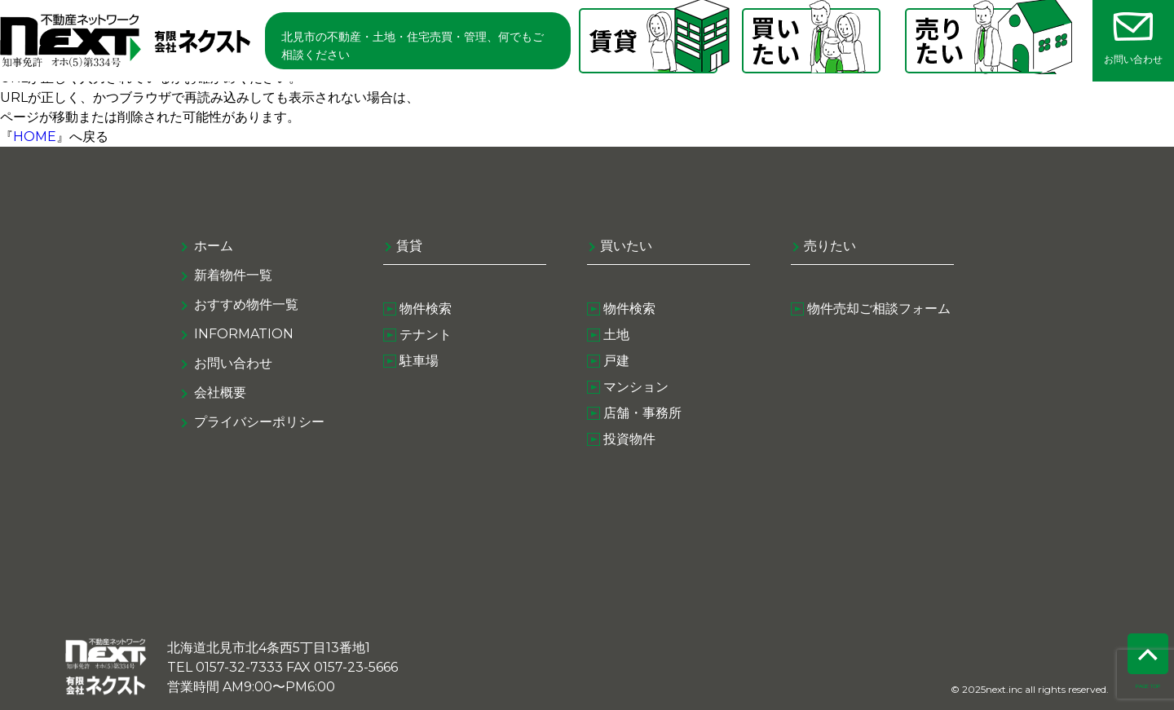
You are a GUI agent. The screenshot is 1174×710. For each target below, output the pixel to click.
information (244, 334)
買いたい (626, 246)
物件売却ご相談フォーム (879, 308)
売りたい (830, 246)
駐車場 (419, 360)
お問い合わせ (233, 363)
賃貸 (409, 246)
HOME (34, 136)
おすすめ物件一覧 (246, 304)
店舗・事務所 (642, 413)
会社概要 (220, 392)
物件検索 (425, 308)
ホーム (213, 246)
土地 (616, 334)
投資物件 (629, 439)
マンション (636, 387)
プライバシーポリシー (259, 422)
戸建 (616, 360)
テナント (425, 334)
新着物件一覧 (233, 275)
